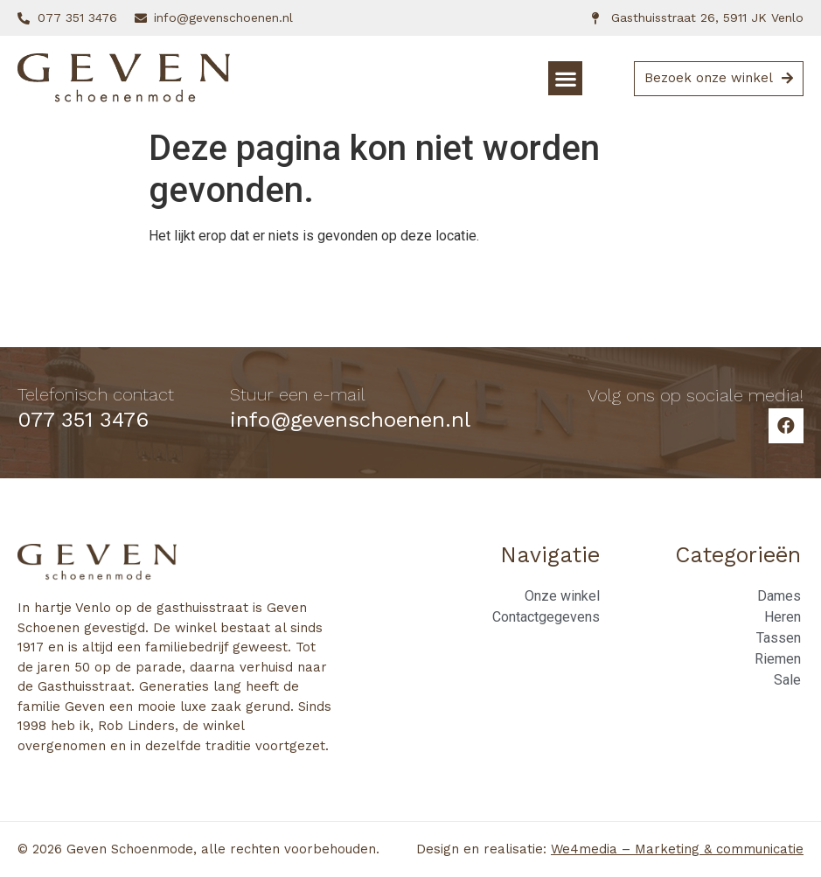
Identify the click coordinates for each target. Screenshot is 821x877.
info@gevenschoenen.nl (350, 419)
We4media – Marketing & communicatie (677, 849)
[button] (565, 78)
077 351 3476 (83, 419)
